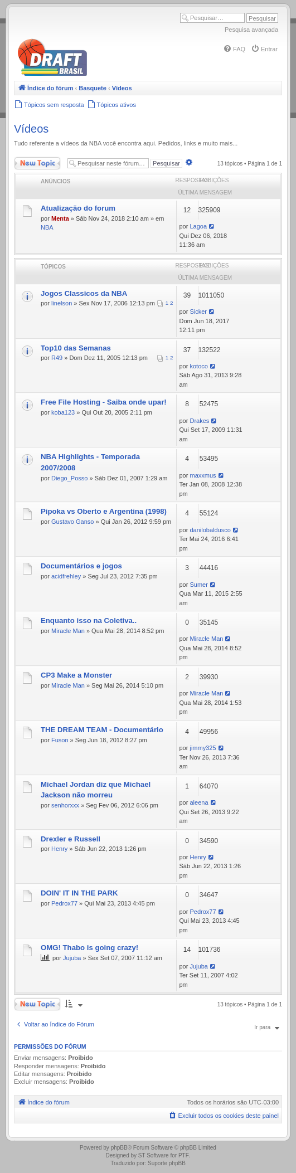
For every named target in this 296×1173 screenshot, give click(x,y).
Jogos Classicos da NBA (84, 293)
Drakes (199, 420)
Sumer (198, 584)
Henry (59, 848)
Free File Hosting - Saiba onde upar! (104, 402)
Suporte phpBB (167, 1163)
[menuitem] (234, 49)
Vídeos (31, 129)
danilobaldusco (210, 530)
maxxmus (203, 475)
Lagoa (198, 226)
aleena (199, 802)
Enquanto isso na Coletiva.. (89, 620)
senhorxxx (65, 805)
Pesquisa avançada (251, 29)
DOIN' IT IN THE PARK (79, 893)
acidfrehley (66, 576)
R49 (56, 357)
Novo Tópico (37, 163)
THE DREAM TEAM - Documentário (102, 730)
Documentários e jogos (81, 566)
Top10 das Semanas (76, 348)
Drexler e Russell (70, 839)
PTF (183, 1155)
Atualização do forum (78, 208)
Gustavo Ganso (72, 521)
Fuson (60, 740)
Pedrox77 (64, 903)
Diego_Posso (69, 478)
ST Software (153, 1155)
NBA (47, 227)
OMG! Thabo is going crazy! (89, 947)
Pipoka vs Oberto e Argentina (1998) (104, 511)
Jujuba (72, 958)
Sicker (198, 311)
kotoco (198, 366)
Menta (60, 218)
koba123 (63, 412)
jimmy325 (203, 747)
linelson (61, 303)
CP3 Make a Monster (76, 675)
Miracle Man (68, 630)
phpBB (119, 1148)
